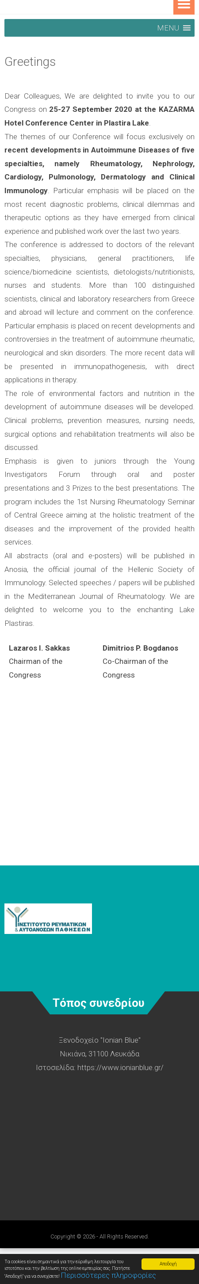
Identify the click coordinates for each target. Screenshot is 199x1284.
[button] (168, 28)
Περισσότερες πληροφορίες (108, 1275)
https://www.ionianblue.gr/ (120, 1067)
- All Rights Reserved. (122, 1236)
